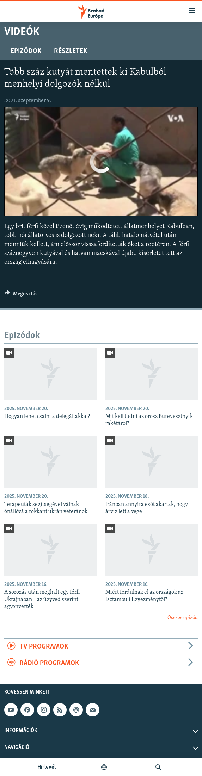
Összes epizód (182, 617)
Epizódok (26, 51)
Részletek (70, 51)
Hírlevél (46, 767)
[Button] (21, 295)
